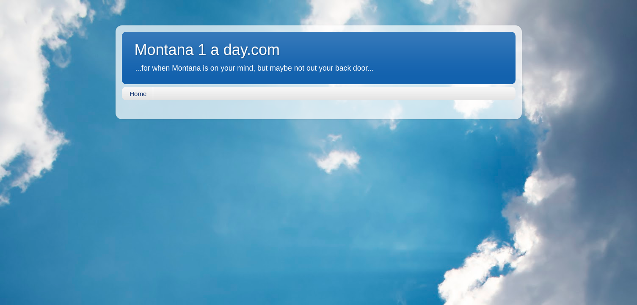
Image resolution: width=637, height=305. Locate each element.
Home (138, 93)
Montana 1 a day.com (207, 49)
